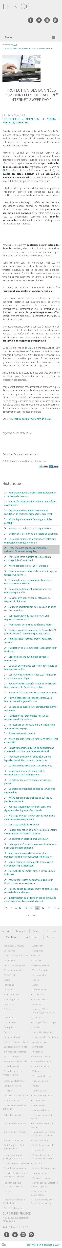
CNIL (30, 347)
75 (54, 907)
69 (20, 907)
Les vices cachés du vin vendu (24, 824)
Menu (8, 37)
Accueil (14, 45)
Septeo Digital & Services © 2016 (43, 1244)
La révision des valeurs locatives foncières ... (31, 765)
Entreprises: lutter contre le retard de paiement (33, 533)
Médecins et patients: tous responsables (30, 528)
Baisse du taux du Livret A (22, 733)
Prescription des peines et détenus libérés (31, 624)
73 (43, 907)
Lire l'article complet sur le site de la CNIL (31, 418)
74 (49, 907)
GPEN (5, 170)
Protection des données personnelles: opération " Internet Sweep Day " (29, 48)
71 (31, 907)
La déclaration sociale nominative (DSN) (29, 838)
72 (37, 907)
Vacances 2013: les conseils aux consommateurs (33, 692)
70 (25, 907)
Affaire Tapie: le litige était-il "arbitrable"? (29, 565)
